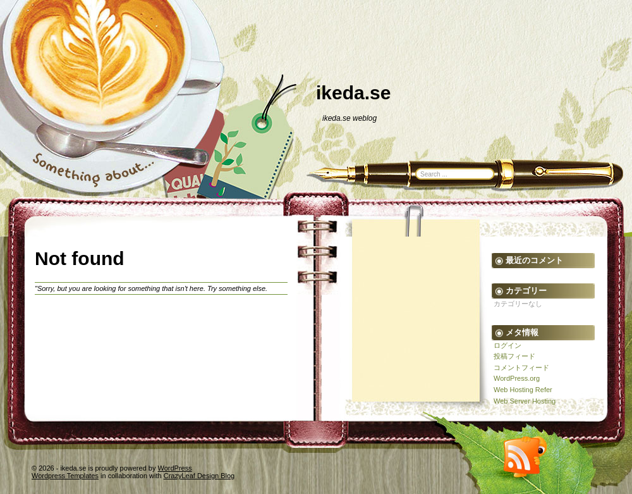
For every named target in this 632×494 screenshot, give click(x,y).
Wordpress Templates (65, 475)
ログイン (507, 345)
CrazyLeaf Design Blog (199, 475)
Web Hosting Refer (523, 389)
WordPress (175, 468)
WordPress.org (517, 378)
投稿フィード (514, 356)
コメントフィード (521, 367)
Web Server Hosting (525, 401)
